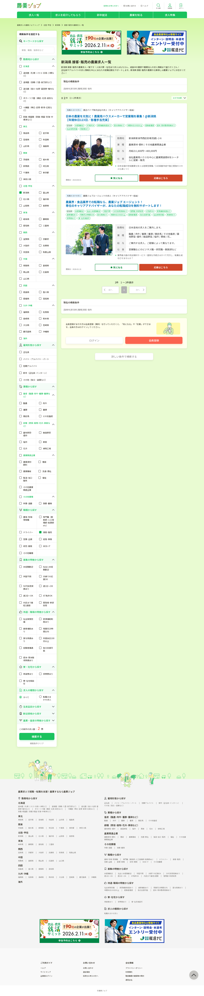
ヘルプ (43, 968)
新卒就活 (102, 15)
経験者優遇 (149, 125)
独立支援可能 (145, 214)
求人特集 (170, 15)
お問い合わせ (88, 968)
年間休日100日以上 (134, 125)
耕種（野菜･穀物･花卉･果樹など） (121, 825)
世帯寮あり (71, 218)
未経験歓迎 (79, 125)
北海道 (21, 803)
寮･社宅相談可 (84, 218)
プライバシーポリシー (134, 968)
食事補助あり (72, 214)
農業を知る (136, 15)
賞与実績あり (119, 125)
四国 (20, 865)
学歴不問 (106, 211)
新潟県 (57, 25)
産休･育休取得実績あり (166, 125)
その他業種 (110, 844)
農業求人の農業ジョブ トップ (28, 25)
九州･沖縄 (23, 873)
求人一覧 (34, 15)
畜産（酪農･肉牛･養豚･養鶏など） (121, 817)
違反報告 (86, 972)
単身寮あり (84, 129)
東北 (20, 816)
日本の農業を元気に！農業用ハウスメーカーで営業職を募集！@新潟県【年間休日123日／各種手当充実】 (111, 118)
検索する (37, 736)
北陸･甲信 (47, 25)
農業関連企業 (111, 833)
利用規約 (129, 972)
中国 (20, 857)
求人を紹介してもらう (68, 15)
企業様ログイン (46, 976)
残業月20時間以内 (87, 214)
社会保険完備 (72, 129)
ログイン (94, 340)
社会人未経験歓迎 (93, 211)
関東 (20, 824)
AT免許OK (90, 125)
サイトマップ (46, 972)
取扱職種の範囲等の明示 (135, 976)
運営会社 (129, 980)
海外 (20, 881)
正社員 (69, 125)
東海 (20, 840)
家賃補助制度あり (104, 125)
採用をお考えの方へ (90, 976)
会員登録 (154, 340)
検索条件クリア (37, 743)
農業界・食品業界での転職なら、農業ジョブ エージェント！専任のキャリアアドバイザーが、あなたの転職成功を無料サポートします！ (114, 204)
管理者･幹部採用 (136, 211)
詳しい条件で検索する (124, 356)
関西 (20, 849)
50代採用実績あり (120, 211)
